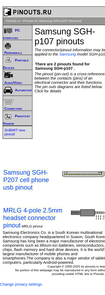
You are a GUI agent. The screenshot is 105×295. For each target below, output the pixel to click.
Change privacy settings (21, 284)
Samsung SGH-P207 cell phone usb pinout (26, 180)
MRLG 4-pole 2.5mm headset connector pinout (32, 218)
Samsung (67, 54)
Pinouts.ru (13, 21)
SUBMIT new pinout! (15, 132)
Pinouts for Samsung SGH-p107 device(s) (52, 21)
